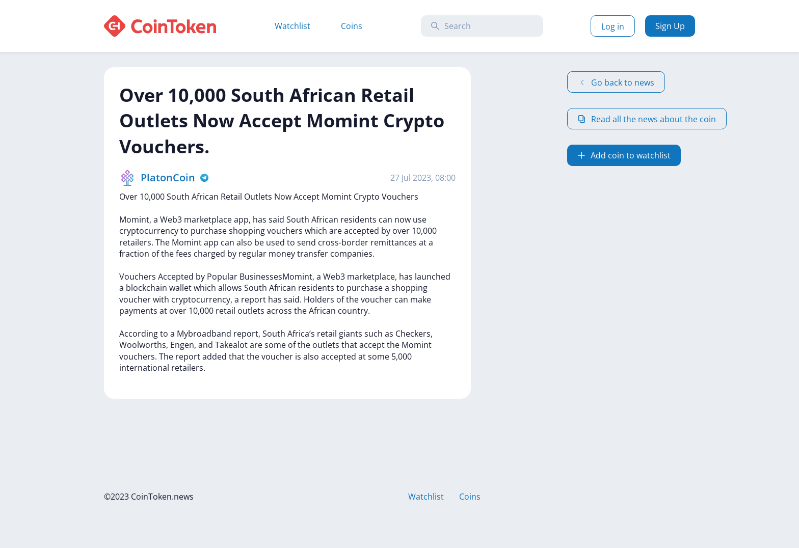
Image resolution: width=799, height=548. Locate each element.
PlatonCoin (168, 177)
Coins (351, 26)
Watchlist (292, 26)
